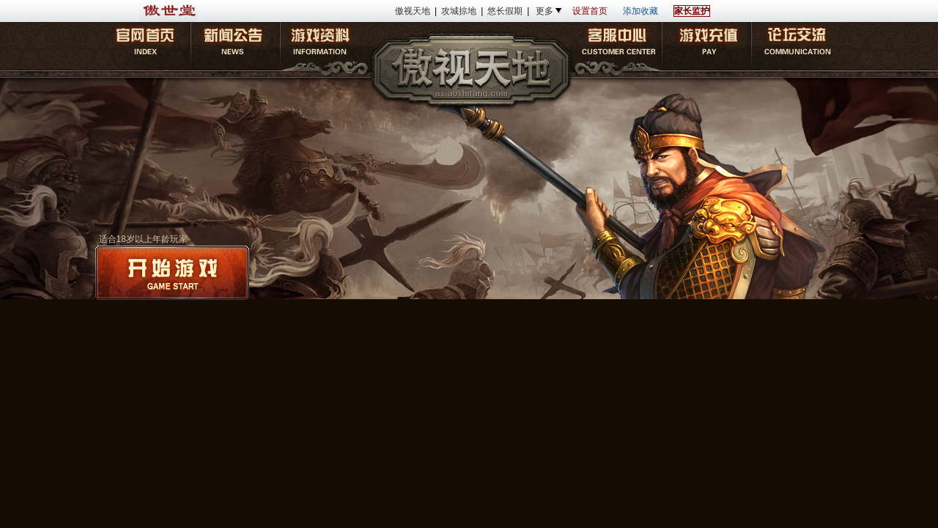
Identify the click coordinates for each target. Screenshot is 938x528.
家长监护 (691, 11)
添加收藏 (640, 11)
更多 (544, 11)
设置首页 (590, 11)
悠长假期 (504, 11)
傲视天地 (412, 11)
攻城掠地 (458, 11)
